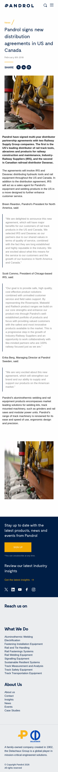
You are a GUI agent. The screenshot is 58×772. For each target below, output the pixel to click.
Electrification (12, 640)
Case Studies (12, 710)
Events (8, 706)
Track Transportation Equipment (23, 673)
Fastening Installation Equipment (23, 644)
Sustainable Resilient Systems (22, 662)
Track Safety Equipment (18, 669)
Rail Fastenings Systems (18, 651)
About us (9, 692)
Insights (9, 699)
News (7, 703)
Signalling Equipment (16, 658)
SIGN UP (18, 547)
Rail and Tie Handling (16, 647)
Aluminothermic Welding (18, 636)
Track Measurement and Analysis (23, 666)
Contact (9, 695)
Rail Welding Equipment (18, 654)
